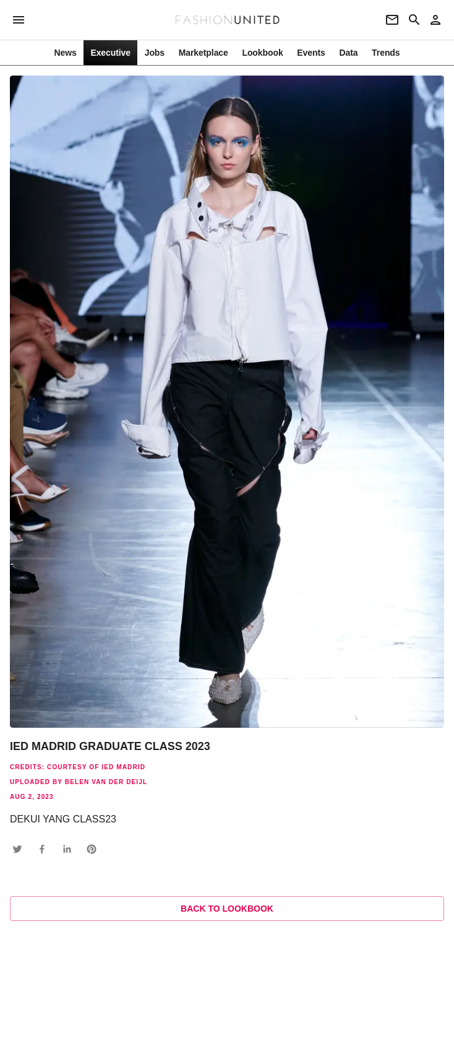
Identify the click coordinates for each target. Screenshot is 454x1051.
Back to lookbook (227, 909)
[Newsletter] (392, 19)
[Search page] (414, 19)
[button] (17, 849)
